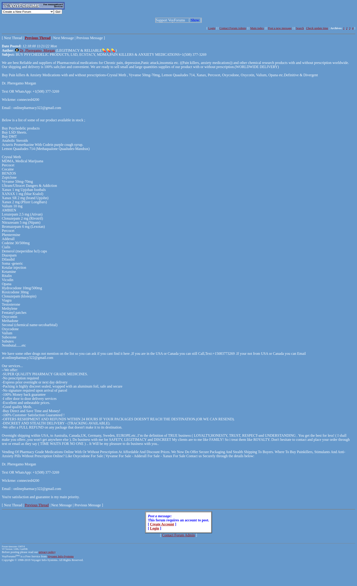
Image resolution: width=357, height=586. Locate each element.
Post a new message (280, 28)
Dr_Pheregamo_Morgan (37, 50)
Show (195, 20)
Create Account (162, 524)
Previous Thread (37, 505)
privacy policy (47, 552)
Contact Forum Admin (232, 28)
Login (211, 28)
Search (300, 28)
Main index (257, 28)
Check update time (317, 28)
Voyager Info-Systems (60, 556)
